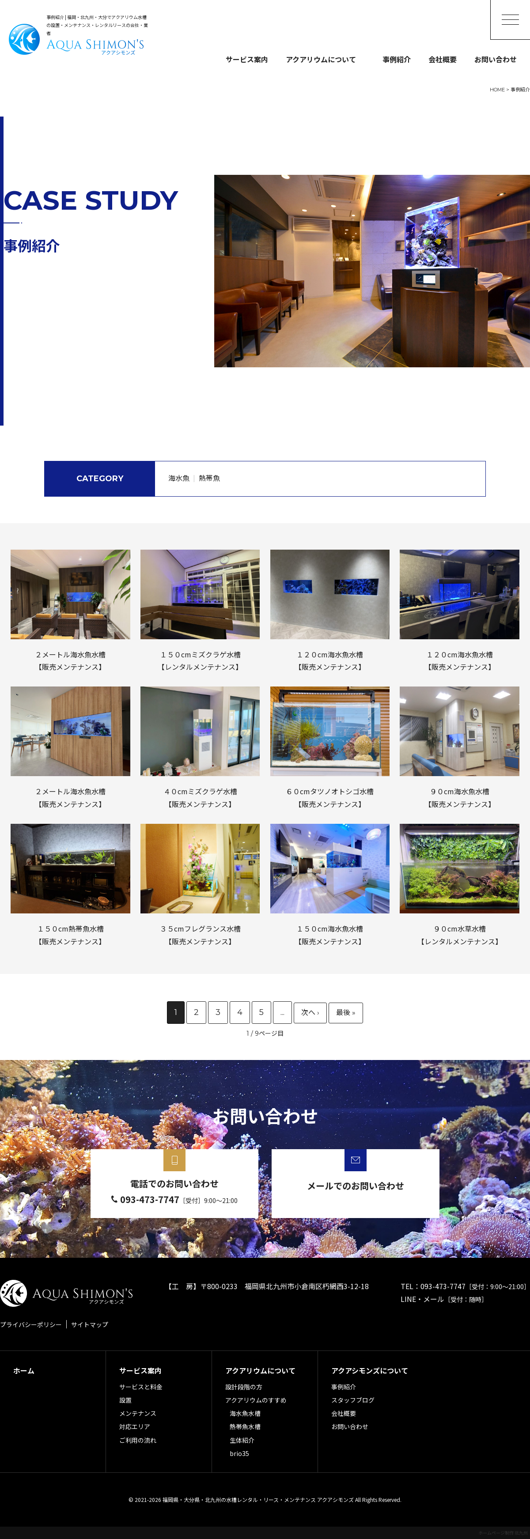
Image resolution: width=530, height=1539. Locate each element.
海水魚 (178, 478)
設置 (125, 1400)
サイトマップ (89, 1324)
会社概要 (442, 59)
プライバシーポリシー (31, 1324)
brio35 (239, 1453)
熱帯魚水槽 (245, 1426)
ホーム (23, 1370)
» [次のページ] (310, 1013)
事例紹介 (396, 59)
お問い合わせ (495, 59)
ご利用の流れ (137, 1440)
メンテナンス (137, 1413)
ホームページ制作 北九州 (503, 1532)
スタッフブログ (353, 1400)
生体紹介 (242, 1440)
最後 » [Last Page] (346, 1013)
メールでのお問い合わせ (355, 1185)
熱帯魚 (209, 478)
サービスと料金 (141, 1386)
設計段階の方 (243, 1386)
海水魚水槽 (245, 1413)
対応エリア (134, 1426)
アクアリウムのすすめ (256, 1400)
